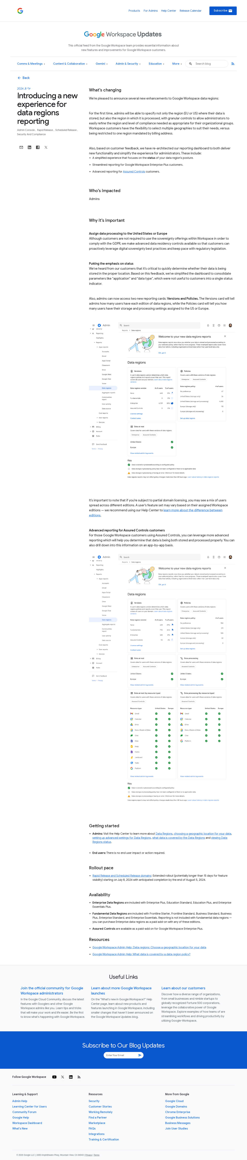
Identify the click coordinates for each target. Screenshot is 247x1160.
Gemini (102, 64)
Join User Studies (176, 1128)
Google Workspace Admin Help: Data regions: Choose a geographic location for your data (149, 947)
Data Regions (164, 833)
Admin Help (19, 1101)
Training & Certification (104, 1139)
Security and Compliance (31, 134)
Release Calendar (191, 11)
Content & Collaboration (70, 64)
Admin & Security (128, 64)
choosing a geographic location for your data (202, 833)
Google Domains (176, 1106)
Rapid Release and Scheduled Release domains (121, 876)
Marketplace (97, 1123)
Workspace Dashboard (27, 1123)
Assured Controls (134, 171)
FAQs (92, 1128)
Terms (96, 1155)
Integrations (96, 1134)
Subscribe (223, 11)
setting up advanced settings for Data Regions (121, 838)
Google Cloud (174, 1101)
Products (134, 11)
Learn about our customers (183, 988)
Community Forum (24, 1112)
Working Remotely (101, 1112)
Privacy (88, 1155)
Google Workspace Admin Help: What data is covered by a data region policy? (141, 954)
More (177, 64)
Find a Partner (98, 1117)
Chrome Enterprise (177, 1112)
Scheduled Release (66, 130)
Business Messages (177, 1123)
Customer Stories (100, 1106)
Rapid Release (45, 130)
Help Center (168, 11)
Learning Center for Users (29, 1106)
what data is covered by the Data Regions (178, 838)
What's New (20, 1128)
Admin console (26, 130)
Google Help (20, 1117)
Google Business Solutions (182, 1117)
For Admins (151, 11)
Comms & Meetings (31, 64)
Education (156, 64)
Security (94, 1101)
